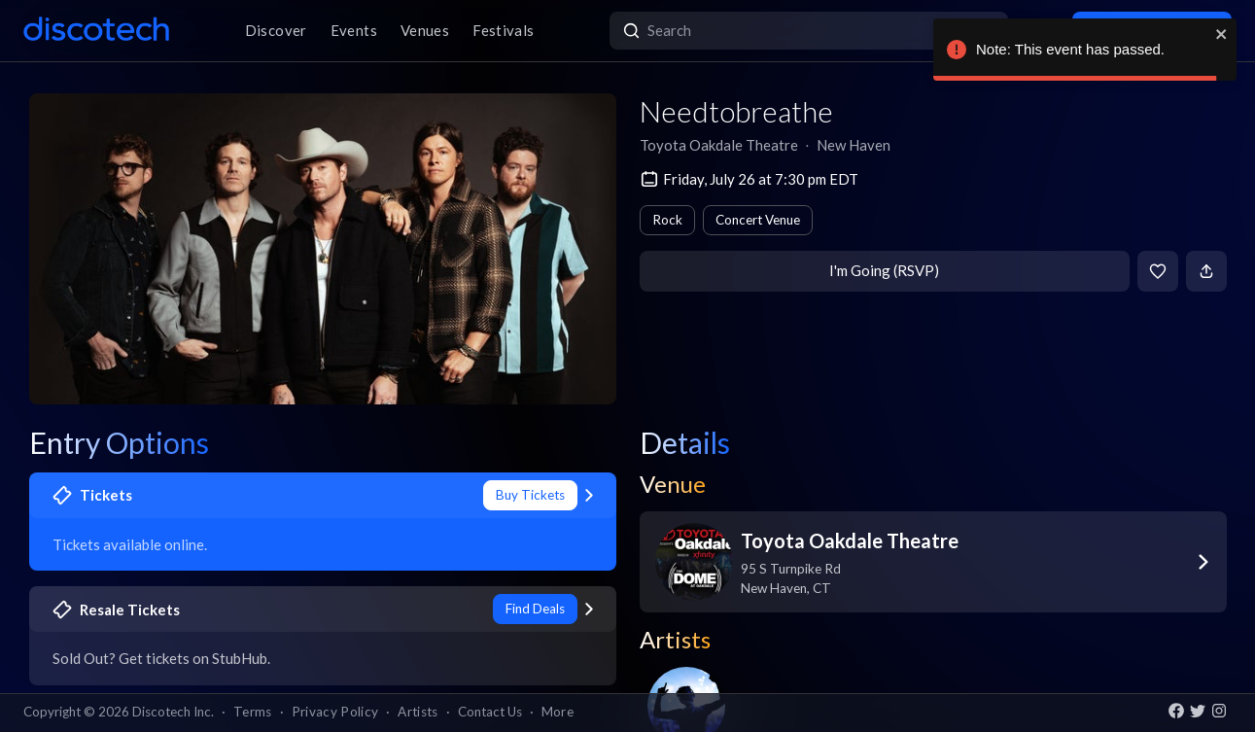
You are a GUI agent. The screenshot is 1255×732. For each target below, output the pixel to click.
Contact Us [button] (490, 711)
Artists (417, 711)
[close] (1222, 34)
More (557, 711)
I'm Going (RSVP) (884, 270)
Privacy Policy (335, 711)
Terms (252, 711)
